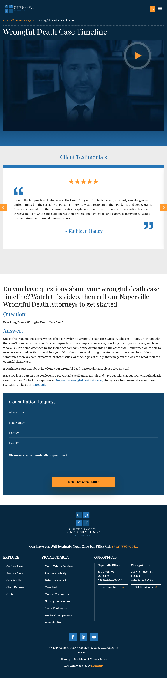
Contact (11, 594)
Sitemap (65, 659)
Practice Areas (14, 573)
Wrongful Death (54, 622)
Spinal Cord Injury (56, 608)
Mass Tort (51, 587)
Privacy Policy (98, 659)
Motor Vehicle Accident (59, 566)
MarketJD (97, 665)
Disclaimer (80, 659)
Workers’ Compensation (59, 615)
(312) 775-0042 (125, 546)
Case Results (13, 580)
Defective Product (55, 580)
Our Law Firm (14, 566)
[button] (159, 8)
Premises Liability (55, 573)
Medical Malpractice (57, 594)
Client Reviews (15, 587)
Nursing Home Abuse (57, 601)
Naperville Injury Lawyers (18, 20)
